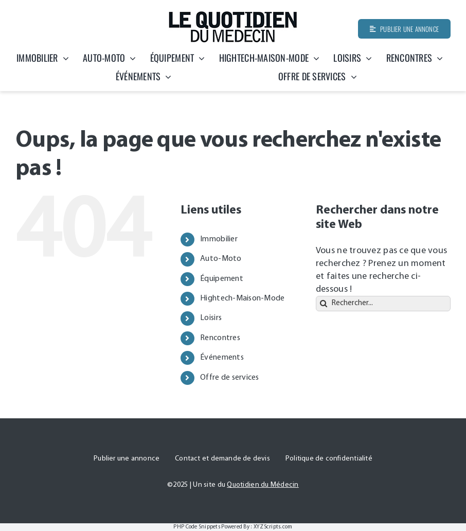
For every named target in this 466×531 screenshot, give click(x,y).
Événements (222, 357)
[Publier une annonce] (404, 29)
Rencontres (220, 338)
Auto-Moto (220, 259)
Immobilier (219, 239)
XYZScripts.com (273, 527)
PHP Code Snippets (196, 527)
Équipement (221, 279)
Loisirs (211, 318)
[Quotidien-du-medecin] (233, 15)
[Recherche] (323, 303)
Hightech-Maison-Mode (242, 298)
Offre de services (229, 378)
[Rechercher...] (383, 303)
